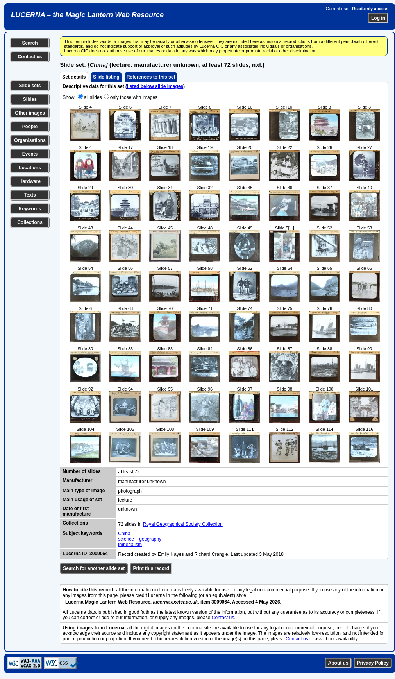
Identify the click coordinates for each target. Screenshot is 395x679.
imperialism (130, 544)
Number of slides (81, 471)
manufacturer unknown (142, 481)
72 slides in (130, 524)
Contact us (30, 56)
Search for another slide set (94, 568)
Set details (74, 77)
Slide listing (106, 77)
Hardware (30, 181)
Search (30, 43)
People (30, 126)
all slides (93, 97)
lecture (125, 500)
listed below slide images (155, 86)
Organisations (30, 140)
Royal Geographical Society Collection (183, 524)
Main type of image (84, 490)
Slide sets (30, 85)
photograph (130, 491)
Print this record (151, 568)
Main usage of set (82, 499)
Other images (30, 113)
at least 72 (128, 472)
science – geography (139, 539)
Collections (30, 222)
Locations (30, 167)
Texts (30, 195)
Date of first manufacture (77, 511)
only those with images (133, 97)
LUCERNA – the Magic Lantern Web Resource (87, 15)
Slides (30, 99)
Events (30, 154)
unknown (127, 509)
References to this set (151, 77)
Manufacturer (77, 480)
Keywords (30, 208)
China (124, 533)
